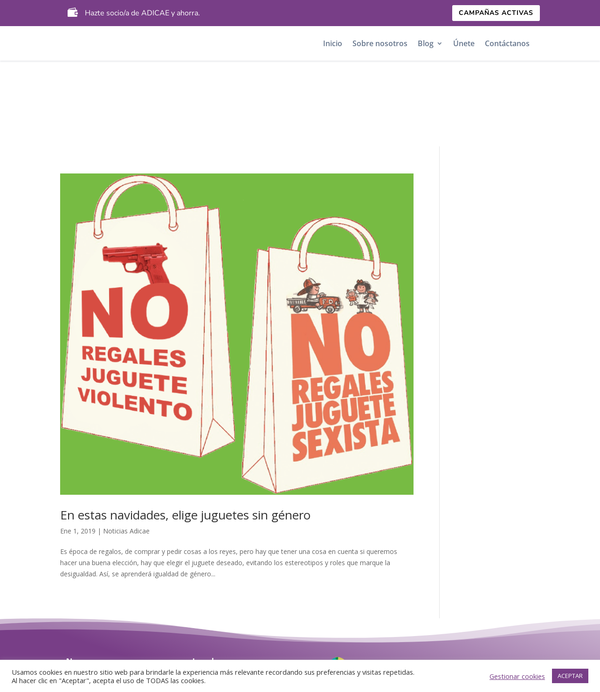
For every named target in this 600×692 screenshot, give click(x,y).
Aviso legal (212, 593)
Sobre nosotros (379, 43)
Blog (426, 43)
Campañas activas (496, 12)
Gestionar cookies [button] (517, 676)
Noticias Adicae (126, 445)
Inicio (332, 43)
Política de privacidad (233, 610)
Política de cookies (226, 628)
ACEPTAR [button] (570, 675)
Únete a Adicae (93, 628)
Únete (464, 43)
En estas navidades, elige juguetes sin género (185, 429)
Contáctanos (507, 43)
